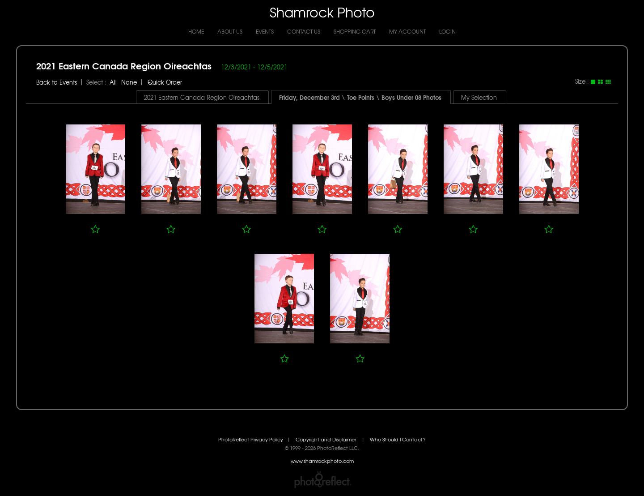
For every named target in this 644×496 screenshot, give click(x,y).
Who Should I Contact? (398, 439)
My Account (407, 31)
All (113, 82)
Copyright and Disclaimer (326, 439)
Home (196, 31)
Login (447, 31)
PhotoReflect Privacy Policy (250, 439)
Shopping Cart (355, 31)
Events (265, 31)
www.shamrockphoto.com (322, 461)
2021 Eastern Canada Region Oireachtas (124, 65)
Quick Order (165, 82)
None (129, 82)
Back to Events (56, 82)
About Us (229, 31)
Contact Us (303, 31)
